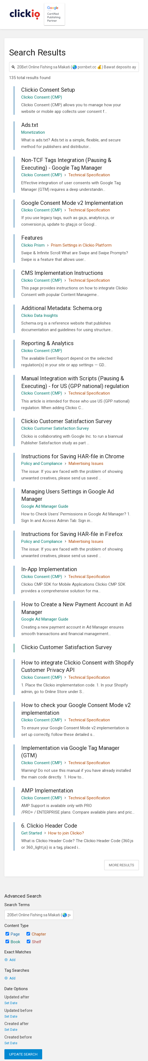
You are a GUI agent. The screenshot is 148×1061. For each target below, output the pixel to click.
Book (13, 941)
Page (13, 934)
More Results (121, 865)
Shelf (34, 941)
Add (9, 960)
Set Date (10, 1003)
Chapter (36, 934)
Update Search (23, 1054)
